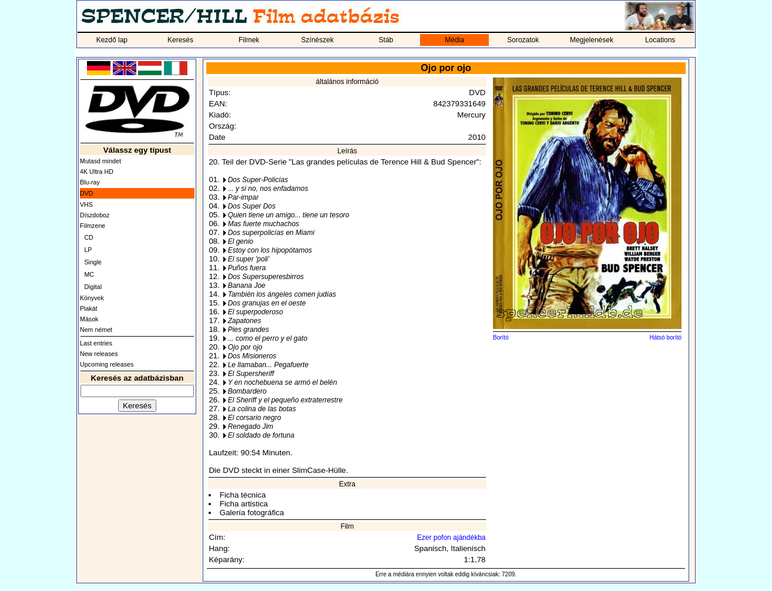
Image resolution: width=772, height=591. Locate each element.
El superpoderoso (255, 312)
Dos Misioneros (252, 356)
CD (88, 237)
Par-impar (243, 197)
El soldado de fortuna (261, 435)
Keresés (180, 40)
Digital (93, 286)
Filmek (249, 40)
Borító (501, 337)
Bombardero (247, 391)
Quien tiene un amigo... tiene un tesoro (289, 215)
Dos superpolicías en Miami (271, 233)
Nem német (96, 329)
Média (454, 40)
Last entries (96, 343)
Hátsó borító (666, 337)
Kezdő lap (111, 40)
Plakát (89, 308)
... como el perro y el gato (267, 338)
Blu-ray (90, 182)
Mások (89, 319)
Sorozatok (523, 40)
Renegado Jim (250, 426)
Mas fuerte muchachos (263, 224)
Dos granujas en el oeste (267, 303)
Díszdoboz (94, 215)
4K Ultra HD (96, 171)
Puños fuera (247, 268)
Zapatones (244, 321)
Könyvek (92, 297)
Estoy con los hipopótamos (270, 250)
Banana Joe (247, 285)
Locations (660, 40)
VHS (86, 204)
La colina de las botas (262, 409)
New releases (99, 353)
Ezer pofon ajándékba (451, 537)
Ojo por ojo (245, 347)
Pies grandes (248, 329)
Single (93, 262)
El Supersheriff (251, 374)
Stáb (386, 40)
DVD (86, 193)
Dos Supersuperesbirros (266, 277)
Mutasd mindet (100, 160)
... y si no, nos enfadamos (268, 188)
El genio (240, 241)
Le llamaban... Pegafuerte (268, 365)
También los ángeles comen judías (282, 294)
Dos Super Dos (252, 206)
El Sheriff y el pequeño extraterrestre (285, 400)
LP (88, 249)
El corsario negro (254, 418)
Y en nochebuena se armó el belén (282, 382)
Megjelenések (591, 40)
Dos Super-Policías (258, 180)
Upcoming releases (106, 364)
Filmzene (92, 225)
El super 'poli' (249, 259)
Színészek (317, 40)
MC (89, 274)
